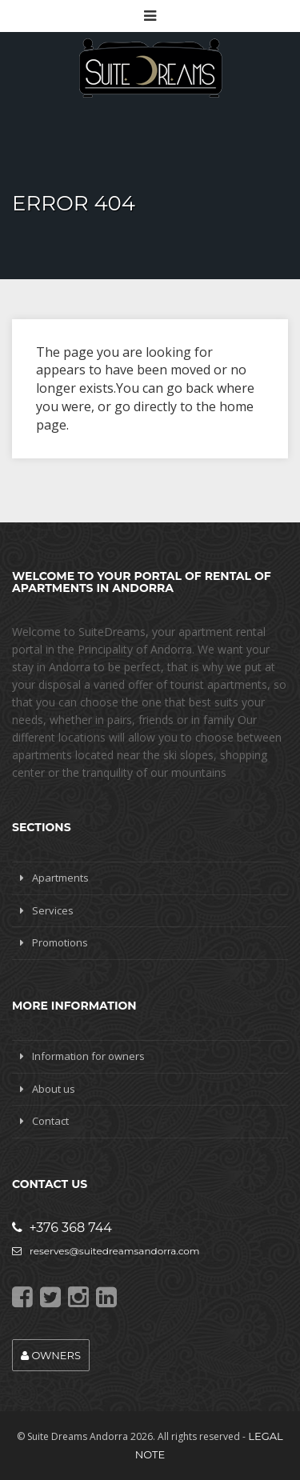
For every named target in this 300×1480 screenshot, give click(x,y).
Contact (50, 1121)
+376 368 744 (62, 1227)
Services (53, 910)
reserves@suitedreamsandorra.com (106, 1251)
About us (53, 1089)
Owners (51, 1355)
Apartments (60, 877)
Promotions (60, 942)
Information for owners (88, 1056)
